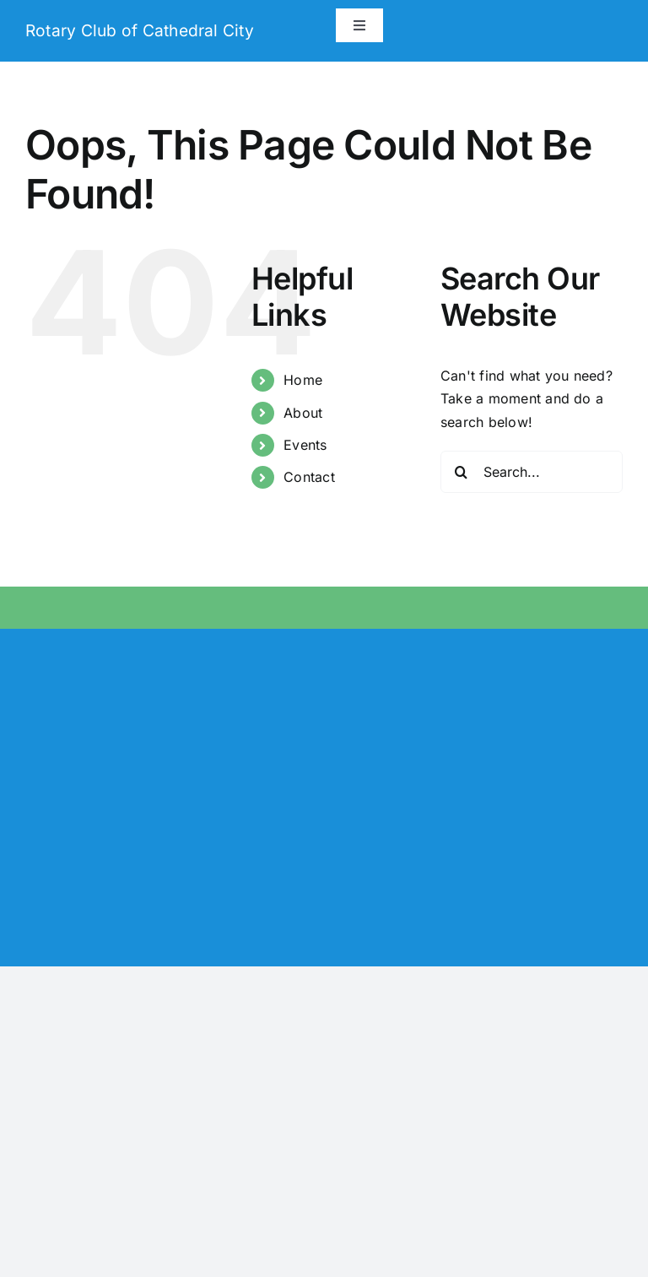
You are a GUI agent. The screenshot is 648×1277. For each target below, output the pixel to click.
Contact (309, 476)
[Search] (461, 472)
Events (305, 444)
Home (303, 379)
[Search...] (531, 472)
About (303, 412)
